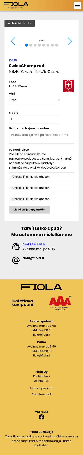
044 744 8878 (33, 244)
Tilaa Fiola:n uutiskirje (19, 436)
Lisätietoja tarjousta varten (29, 128)
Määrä (14, 113)
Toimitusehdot (41, 394)
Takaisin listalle (21, 23)
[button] (26, 45)
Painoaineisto (19, 150)
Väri (12, 94)
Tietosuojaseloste (41, 388)
